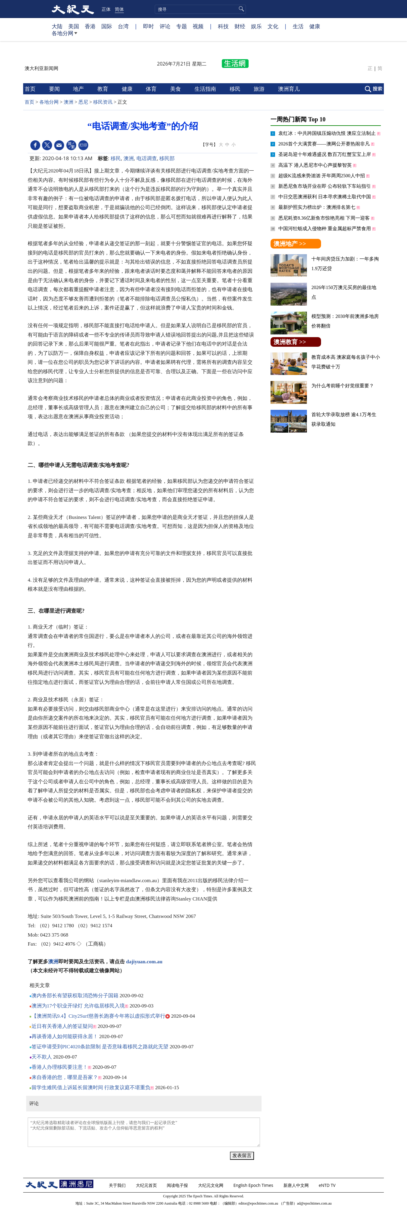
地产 (79, 88)
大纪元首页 (147, 1185)
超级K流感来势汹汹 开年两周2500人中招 (322, 175)
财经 (239, 26)
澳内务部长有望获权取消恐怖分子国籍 (75, 995)
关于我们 (118, 1185)
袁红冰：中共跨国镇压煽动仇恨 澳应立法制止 (327, 133)
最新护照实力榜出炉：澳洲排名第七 (317, 207)
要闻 (55, 88)
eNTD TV (328, 1185)
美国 (73, 26)
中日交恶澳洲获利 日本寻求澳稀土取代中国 (325, 196)
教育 (103, 88)
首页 (31, 88)
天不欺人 (42, 1057)
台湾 (123, 26)
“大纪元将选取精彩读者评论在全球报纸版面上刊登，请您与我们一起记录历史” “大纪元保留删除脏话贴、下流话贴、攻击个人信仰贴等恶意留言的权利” (144, 1132)
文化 (273, 26)
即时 (148, 26)
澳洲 (68, 102)
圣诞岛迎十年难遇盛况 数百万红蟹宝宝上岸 (325, 154)
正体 (106, 9)
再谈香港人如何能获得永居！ (65, 1036)
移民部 (167, 158)
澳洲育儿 (289, 88)
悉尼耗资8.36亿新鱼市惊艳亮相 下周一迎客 (324, 218)
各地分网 (64, 35)
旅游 (260, 88)
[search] (200, 9)
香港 (90, 26)
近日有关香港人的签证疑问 (62, 1026)
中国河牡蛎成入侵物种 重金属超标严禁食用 (325, 228)
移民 (236, 88)
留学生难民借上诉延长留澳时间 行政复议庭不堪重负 (91, 1087)
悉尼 (83, 102)
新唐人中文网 (296, 1185)
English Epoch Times (254, 1185)
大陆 (57, 26)
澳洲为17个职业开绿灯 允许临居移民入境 (78, 1006)
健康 (314, 26)
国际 (106, 26)
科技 (223, 26)
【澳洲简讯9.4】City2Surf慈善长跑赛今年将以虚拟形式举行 (98, 1016)
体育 (152, 88)
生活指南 (206, 88)
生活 (298, 26)
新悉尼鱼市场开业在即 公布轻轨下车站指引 (325, 186)
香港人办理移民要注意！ (60, 1067)
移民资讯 (102, 102)
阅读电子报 (178, 1185)
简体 (119, 9)
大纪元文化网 (211, 1185)
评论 (165, 26)
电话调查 (146, 158)
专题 (181, 26)
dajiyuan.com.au (144, 962)
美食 (176, 88)
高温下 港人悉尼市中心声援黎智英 (315, 165)
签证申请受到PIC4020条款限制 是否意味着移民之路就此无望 (100, 1047)
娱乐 (256, 26)
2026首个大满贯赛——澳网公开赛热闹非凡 (324, 143)
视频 (198, 26)
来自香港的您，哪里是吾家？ (65, 1077)
